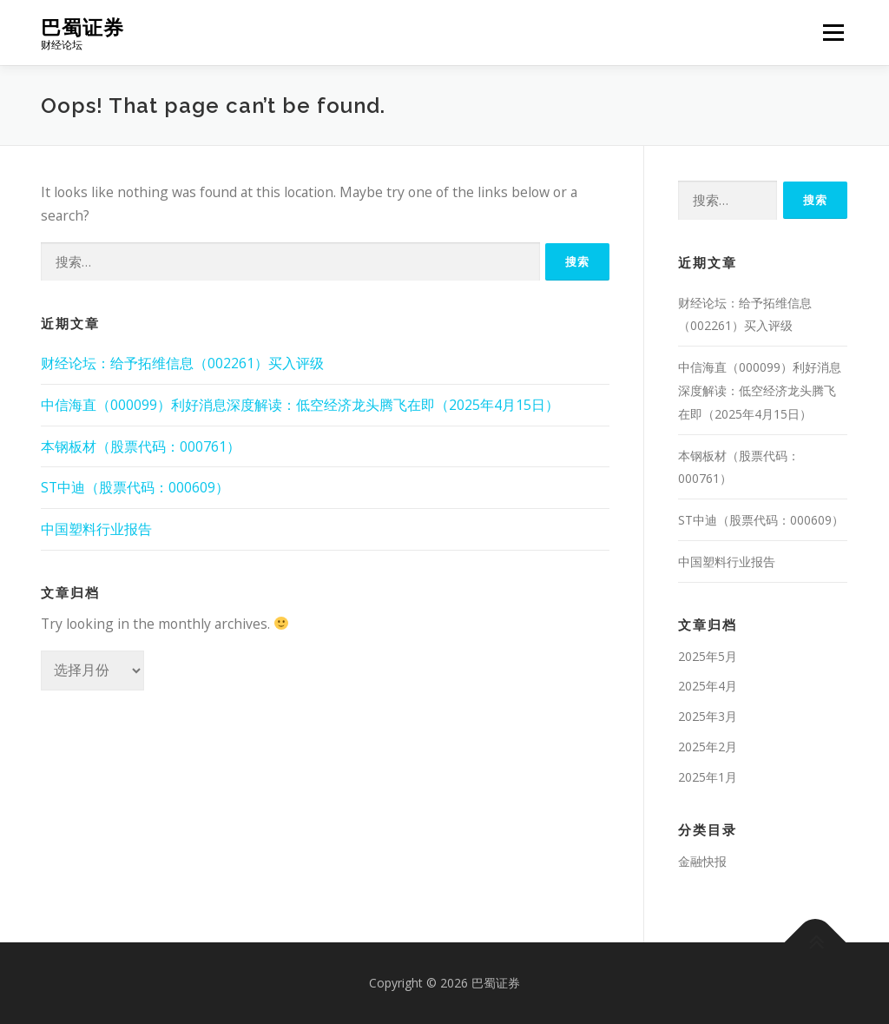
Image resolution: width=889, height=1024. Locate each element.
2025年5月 (707, 656)
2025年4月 (707, 685)
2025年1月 (707, 777)
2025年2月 (707, 746)
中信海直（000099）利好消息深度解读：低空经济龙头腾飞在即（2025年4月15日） (300, 404)
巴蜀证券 (82, 26)
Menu (833, 32)
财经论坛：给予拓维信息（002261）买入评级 (182, 363)
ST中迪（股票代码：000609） (135, 487)
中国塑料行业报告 (96, 528)
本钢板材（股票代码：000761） (140, 446)
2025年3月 (707, 716)
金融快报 (702, 861)
